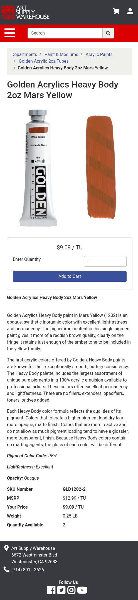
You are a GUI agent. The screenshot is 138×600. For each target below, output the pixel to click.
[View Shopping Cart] (116, 12)
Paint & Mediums (61, 54)
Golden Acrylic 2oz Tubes (44, 61)
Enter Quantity (27, 259)
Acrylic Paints (99, 54)
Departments (24, 54)
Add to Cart (69, 276)
